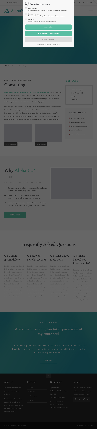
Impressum (48, 44)
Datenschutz (40, 44)
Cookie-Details (56, 44)
